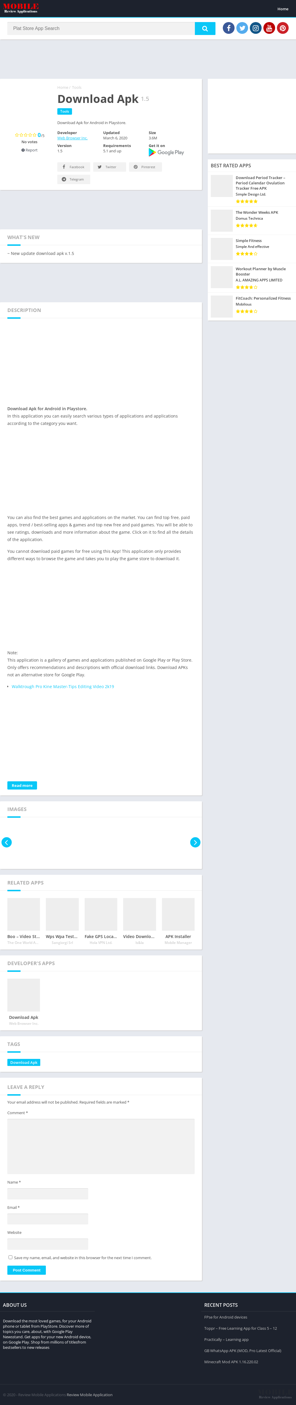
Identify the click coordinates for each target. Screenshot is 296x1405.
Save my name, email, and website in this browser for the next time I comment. (83, 1257)
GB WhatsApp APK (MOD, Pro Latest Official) (242, 1350)
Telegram (72, 179)
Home (282, 8)
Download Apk (23, 1062)
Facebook (72, 167)
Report (29, 150)
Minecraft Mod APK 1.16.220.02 (231, 1361)
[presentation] (6, 842)
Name (14, 1182)
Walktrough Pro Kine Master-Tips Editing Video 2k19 (63, 686)
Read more (22, 785)
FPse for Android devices (225, 1317)
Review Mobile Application (90, 1394)
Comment (17, 1112)
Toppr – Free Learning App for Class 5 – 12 (240, 1328)
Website (14, 1232)
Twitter (106, 167)
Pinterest (144, 167)
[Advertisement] (148, 58)
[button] (205, 28)
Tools (76, 87)
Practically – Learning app (226, 1339)
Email (13, 1207)
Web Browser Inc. (72, 138)
